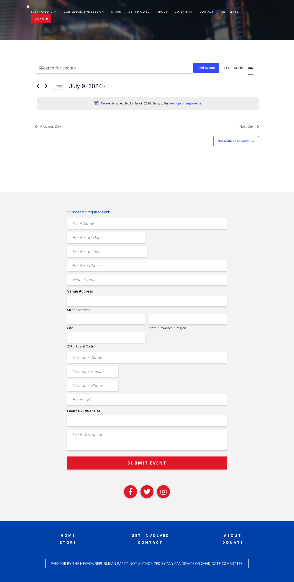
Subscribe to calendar (234, 141)
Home (68, 535)
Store (116, 11)
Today (59, 86)
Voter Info (183, 11)
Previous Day (48, 126)
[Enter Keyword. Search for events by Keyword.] (114, 67)
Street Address (78, 310)
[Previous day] (37, 86)
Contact (207, 11)
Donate (41, 18)
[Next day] (46, 86)
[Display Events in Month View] (238, 68)
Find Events (206, 67)
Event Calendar (44, 11)
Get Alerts (229, 11)
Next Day (249, 126)
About (162, 11)
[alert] (148, 103)
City (70, 328)
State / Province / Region (167, 328)
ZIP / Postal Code (80, 346)
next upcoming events (185, 103)
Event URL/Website (83, 411)
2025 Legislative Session (84, 11)
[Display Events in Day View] (250, 68)
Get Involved (139, 11)
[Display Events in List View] (226, 68)
